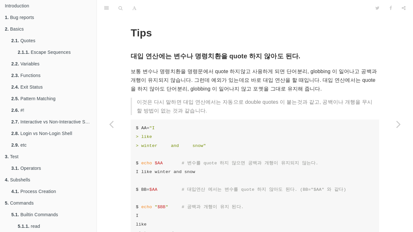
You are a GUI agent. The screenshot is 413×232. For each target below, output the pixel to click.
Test (11, 156)
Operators (26, 168)
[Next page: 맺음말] (398, 124)
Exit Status (27, 87)
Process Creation (33, 191)
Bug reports (19, 17)
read (29, 226)
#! (17, 110)
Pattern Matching (33, 98)
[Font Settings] (134, 8)
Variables (25, 63)
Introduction (17, 5)
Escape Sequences (44, 52)
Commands (19, 203)
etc (19, 145)
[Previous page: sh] (111, 124)
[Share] (403, 8)
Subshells (17, 179)
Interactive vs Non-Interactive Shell (52, 121)
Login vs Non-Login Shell (41, 133)
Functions (26, 75)
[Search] (120, 8)
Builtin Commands (34, 214)
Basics (14, 29)
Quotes (23, 40)
